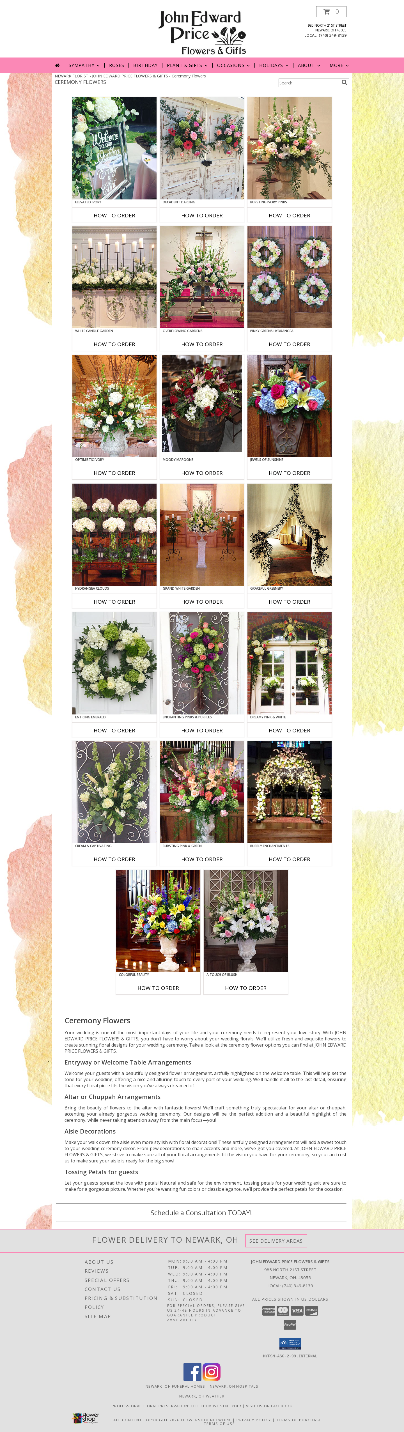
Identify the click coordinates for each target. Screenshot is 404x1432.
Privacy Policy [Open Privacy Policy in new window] (254, 1419)
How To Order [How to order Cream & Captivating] (114, 859)
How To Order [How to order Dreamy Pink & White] (289, 730)
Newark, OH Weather (201, 1395)
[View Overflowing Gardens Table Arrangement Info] (202, 277)
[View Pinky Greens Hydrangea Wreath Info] (289, 277)
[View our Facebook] (192, 1379)
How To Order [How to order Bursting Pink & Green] (202, 859)
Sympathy (85, 65)
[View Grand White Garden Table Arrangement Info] (202, 535)
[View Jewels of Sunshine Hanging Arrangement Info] (289, 406)
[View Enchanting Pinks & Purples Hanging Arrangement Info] (202, 663)
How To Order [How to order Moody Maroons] (202, 473)
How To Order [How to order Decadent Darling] (202, 215)
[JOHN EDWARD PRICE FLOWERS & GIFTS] (201, 32)
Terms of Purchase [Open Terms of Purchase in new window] (299, 1419)
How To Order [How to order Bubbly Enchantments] (289, 859)
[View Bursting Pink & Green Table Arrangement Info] (202, 792)
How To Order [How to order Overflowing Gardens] (202, 344)
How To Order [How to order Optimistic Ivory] (114, 473)
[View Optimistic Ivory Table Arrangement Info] (114, 406)
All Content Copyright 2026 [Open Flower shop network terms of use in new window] (146, 1419)
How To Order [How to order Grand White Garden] (202, 601)
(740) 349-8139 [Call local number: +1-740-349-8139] (332, 35)
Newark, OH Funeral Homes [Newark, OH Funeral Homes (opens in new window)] (175, 1386)
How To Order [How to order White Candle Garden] (114, 344)
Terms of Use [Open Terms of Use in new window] (219, 1423)
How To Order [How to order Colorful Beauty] (158, 988)
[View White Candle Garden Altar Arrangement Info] (114, 277)
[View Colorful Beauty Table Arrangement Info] (158, 921)
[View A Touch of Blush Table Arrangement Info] (246, 921)
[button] (331, 11)
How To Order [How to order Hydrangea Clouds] (114, 601)
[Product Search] (309, 83)
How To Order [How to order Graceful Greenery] (289, 601)
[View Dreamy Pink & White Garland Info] (289, 663)
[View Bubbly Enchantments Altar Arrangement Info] (289, 792)
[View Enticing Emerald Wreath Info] (114, 663)
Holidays (274, 65)
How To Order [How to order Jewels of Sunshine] (289, 473)
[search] (344, 82)
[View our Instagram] (212, 1379)
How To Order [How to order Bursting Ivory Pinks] (289, 215)
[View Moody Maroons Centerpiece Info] (202, 403)
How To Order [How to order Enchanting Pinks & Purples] (202, 730)
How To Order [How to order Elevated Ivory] (114, 215)
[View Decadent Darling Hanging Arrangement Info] (202, 148)
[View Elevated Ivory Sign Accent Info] (114, 148)
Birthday (145, 65)
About (310, 65)
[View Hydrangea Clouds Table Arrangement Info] (114, 535)
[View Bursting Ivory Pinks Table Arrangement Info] (289, 148)
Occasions (234, 65)
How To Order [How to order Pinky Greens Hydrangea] (289, 344)
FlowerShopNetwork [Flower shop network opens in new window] (206, 1419)
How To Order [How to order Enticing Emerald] (114, 730)
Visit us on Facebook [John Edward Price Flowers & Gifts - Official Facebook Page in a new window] (269, 1405)
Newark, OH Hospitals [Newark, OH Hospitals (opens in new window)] (234, 1386)
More (340, 65)
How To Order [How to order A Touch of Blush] (246, 988)
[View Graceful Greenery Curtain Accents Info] (289, 535)
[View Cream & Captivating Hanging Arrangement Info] (114, 792)
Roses (116, 65)
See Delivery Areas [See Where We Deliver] (276, 1241)
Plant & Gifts (188, 65)
